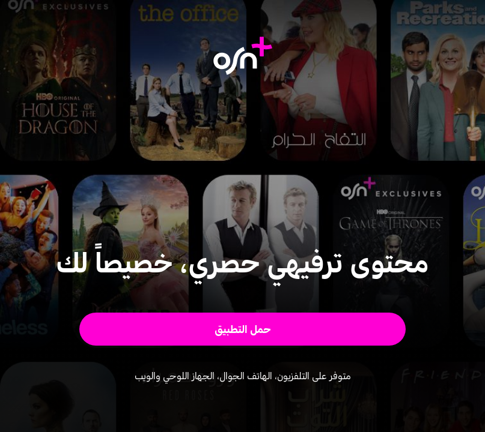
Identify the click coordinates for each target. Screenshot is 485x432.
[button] (242, 329)
